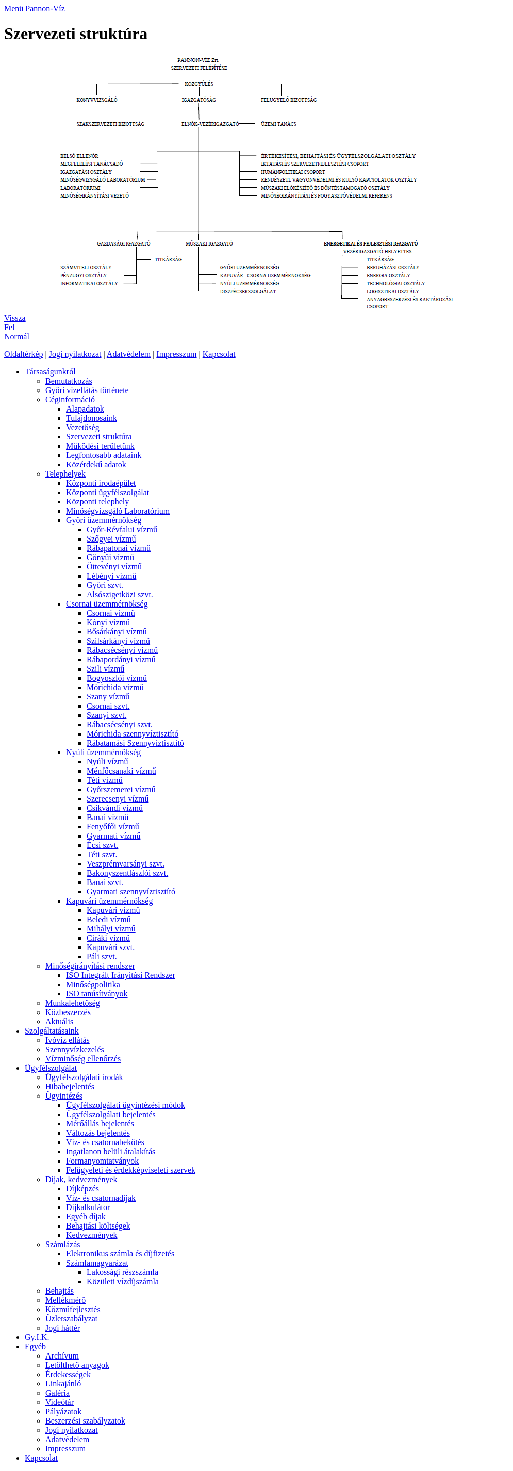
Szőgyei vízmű (111, 538)
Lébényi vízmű (111, 575)
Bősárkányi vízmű (117, 631)
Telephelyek (65, 473)
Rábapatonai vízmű (119, 548)
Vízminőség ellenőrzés (83, 1058)
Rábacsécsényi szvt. (120, 724)
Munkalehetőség (72, 1003)
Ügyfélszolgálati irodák (84, 1077)
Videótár (59, 1402)
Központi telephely (97, 501)
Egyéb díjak (86, 1216)
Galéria (57, 1392)
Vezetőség (83, 427)
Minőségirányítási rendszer (90, 965)
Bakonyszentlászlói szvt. (127, 873)
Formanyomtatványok (102, 1160)
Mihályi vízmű (111, 928)
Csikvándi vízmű (115, 808)
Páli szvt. (102, 956)
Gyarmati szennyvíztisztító (131, 891)
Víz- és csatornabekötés (105, 1142)
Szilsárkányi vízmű (118, 640)
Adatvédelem (129, 354)
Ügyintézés (63, 1095)
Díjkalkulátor (88, 1207)
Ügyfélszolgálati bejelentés (111, 1114)
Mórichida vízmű (115, 687)
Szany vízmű (108, 696)
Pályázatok (63, 1411)
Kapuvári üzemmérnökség (109, 900)
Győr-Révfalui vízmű (122, 529)
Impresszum (176, 354)
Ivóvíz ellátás (67, 1040)
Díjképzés (82, 1188)
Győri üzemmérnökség (103, 520)
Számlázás (62, 1244)
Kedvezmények (92, 1235)
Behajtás (59, 1290)
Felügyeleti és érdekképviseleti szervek (130, 1170)
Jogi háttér (62, 1327)
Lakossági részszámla (122, 1272)
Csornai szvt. (108, 705)
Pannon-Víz (44, 8)
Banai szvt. (105, 882)
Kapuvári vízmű (113, 910)
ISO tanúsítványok (97, 993)
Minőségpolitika (93, 984)
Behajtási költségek (98, 1225)
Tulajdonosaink (91, 418)
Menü (14, 8)
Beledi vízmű (109, 919)
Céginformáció (70, 399)
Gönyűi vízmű (110, 557)
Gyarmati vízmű (113, 835)
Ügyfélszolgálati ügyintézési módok (125, 1105)
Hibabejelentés (69, 1086)
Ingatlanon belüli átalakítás (110, 1151)
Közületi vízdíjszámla (123, 1281)
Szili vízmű (105, 668)
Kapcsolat (219, 354)
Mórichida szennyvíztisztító (132, 733)
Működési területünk (100, 446)
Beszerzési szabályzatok (85, 1420)
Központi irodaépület (101, 483)
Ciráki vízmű (108, 938)
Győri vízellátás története (87, 390)
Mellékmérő (65, 1300)
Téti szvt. (102, 854)
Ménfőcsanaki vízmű (121, 770)
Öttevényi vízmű (114, 566)
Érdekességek (68, 1374)
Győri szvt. (105, 585)
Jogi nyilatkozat (75, 354)
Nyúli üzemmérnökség (103, 752)
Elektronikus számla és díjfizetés (120, 1253)
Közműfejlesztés (73, 1309)
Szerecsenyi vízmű (117, 798)
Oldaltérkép (23, 354)
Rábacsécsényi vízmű (122, 650)
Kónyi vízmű (108, 622)
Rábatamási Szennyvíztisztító (135, 743)
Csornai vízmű (111, 613)
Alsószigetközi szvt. (120, 594)
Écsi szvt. (102, 845)
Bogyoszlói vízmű (117, 678)
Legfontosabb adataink (103, 455)
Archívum (62, 1355)
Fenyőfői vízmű (113, 826)
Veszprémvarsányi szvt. (125, 863)
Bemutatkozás (68, 381)
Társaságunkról (50, 371)
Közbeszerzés (68, 1012)
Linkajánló (63, 1383)
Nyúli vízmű (107, 761)
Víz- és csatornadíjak (101, 1198)
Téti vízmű (105, 780)
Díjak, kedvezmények (81, 1179)
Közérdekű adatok (96, 464)
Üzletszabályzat (71, 1318)
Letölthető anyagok (77, 1365)
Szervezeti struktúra (99, 436)
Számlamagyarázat (97, 1262)
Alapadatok (85, 408)
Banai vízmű (107, 817)
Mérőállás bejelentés (100, 1123)
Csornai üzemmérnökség (107, 603)
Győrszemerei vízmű (121, 789)
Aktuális (59, 1021)
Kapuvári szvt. (111, 947)
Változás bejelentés (98, 1133)
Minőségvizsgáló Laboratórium (118, 510)
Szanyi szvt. (106, 715)
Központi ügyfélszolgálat (107, 492)
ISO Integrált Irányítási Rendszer (120, 975)
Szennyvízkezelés (74, 1049)
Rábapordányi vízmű (121, 659)
